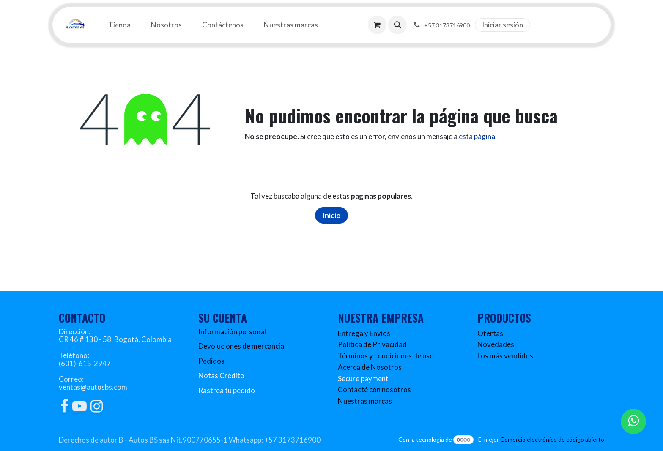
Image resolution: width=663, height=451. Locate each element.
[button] (397, 25)
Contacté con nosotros (374, 389)
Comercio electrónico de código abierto (552, 439)
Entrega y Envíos (364, 333)
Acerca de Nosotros (370, 367)
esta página (477, 136)
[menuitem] (119, 25)
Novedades (495, 344)
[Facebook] (64, 406)
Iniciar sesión (502, 24)
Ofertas (490, 333)
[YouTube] (79, 406)
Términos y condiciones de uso (386, 355)
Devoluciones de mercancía (241, 346)
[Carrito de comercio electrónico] (377, 25)
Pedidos (211, 360)
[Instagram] (96, 406)
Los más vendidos (505, 355)
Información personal (232, 331)
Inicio (331, 215)
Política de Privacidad (372, 344)
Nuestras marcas (365, 400)
